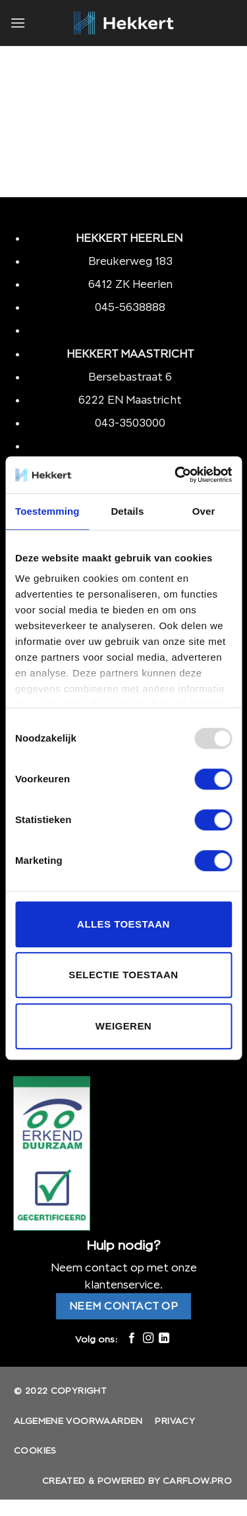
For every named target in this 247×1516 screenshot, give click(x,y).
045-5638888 (130, 307)
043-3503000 (130, 422)
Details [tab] (127, 511)
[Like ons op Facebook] (131, 1338)
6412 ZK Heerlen (130, 284)
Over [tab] (203, 511)
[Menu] (18, 23)
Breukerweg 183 (130, 261)
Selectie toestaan (123, 974)
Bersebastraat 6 (130, 376)
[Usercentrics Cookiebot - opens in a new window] (176, 474)
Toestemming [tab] (47, 511)
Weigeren (123, 1025)
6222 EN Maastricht (130, 399)
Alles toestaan (123, 924)
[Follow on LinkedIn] (164, 1338)
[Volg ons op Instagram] (147, 1338)
